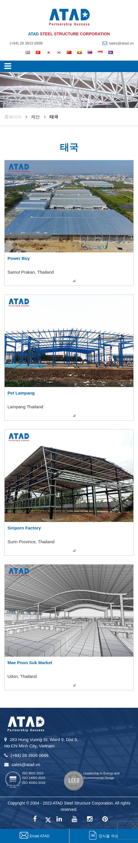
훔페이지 (13, 116)
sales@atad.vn (121, 43)
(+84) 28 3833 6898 (26, 43)
